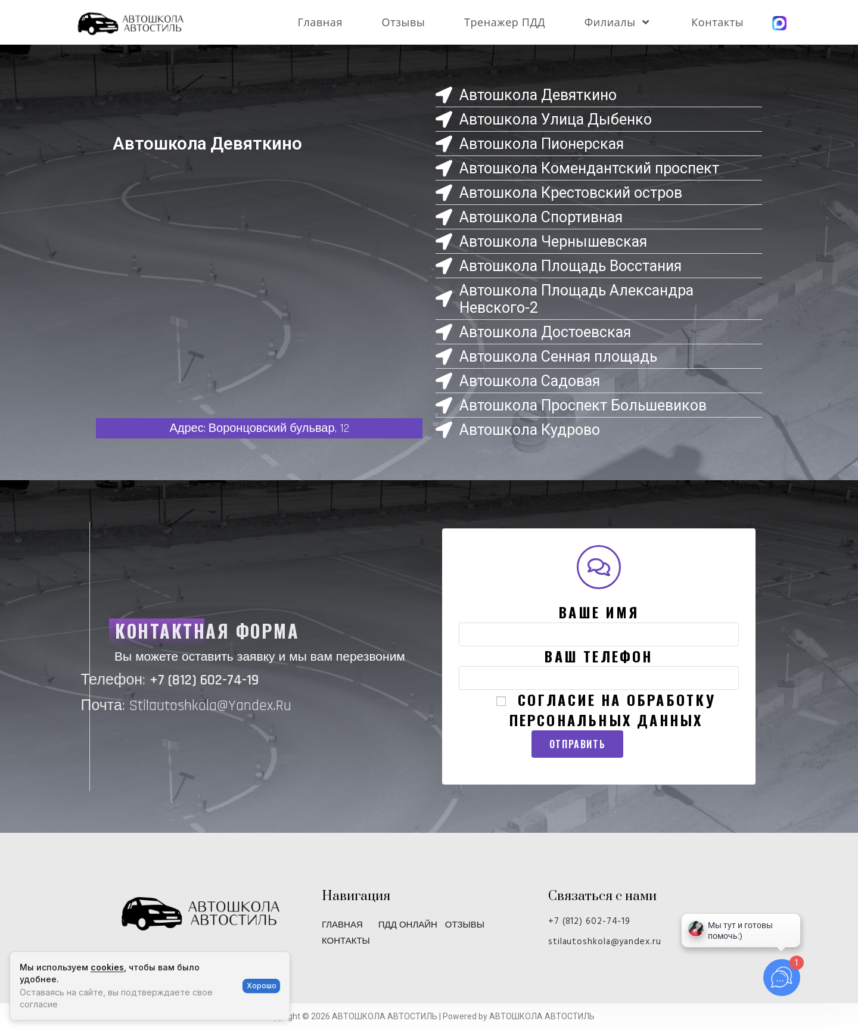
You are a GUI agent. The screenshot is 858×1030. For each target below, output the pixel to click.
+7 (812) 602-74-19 (589, 921)
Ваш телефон (598, 666)
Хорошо (261, 985)
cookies (107, 967)
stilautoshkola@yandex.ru (604, 942)
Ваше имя (598, 622)
